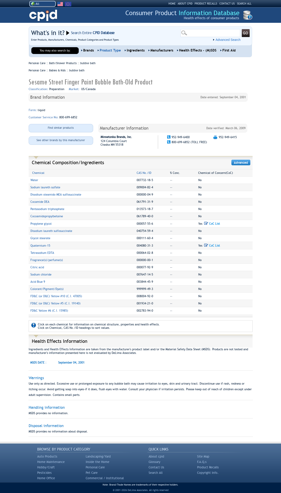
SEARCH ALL (244, 3)
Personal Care (95, 467)
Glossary (154, 462)
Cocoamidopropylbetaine (46, 216)
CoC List (212, 223)
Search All (156, 472)
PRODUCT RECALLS (206, 3)
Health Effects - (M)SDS (198, 50)
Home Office (46, 478)
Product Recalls (208, 467)
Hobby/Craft (46, 467)
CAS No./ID (144, 173)
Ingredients (136, 50)
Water (34, 180)
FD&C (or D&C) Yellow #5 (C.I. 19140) (55, 303)
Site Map (203, 456)
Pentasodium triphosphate (47, 209)
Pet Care (92, 472)
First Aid (229, 50)
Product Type (110, 50)
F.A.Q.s (202, 462)
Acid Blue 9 (37, 281)
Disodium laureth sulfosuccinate (51, 231)
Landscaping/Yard (98, 456)
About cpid (156, 456)
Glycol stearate (40, 238)
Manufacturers (161, 50)
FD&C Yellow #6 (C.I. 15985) (49, 310)
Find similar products (61, 127)
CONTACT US (227, 3)
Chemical (38, 173)
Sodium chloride (40, 274)
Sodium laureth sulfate (45, 187)
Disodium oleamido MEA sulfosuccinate (55, 194)
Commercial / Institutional (105, 478)
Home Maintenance (51, 462)
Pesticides (44, 472)
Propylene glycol (41, 223)
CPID (43, 15)
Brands (88, 50)
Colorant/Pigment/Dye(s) (47, 289)
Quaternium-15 (40, 245)
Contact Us (156, 467)
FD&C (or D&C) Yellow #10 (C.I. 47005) (56, 296)
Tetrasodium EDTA (42, 253)
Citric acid (37, 267)
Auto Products (47, 456)
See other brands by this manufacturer (61, 140)
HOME (171, 3)
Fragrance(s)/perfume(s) (46, 260)
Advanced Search (228, 40)
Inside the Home (97, 462)
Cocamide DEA (39, 201)
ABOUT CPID (185, 3)
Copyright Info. (208, 472)
